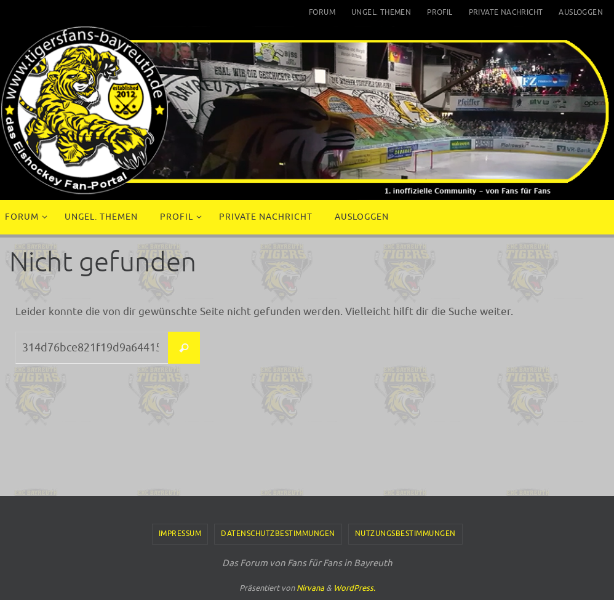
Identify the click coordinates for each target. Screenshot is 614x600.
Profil (439, 12)
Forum (322, 12)
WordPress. (354, 588)
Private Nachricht (506, 12)
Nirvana (310, 588)
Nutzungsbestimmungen (405, 533)
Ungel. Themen (381, 12)
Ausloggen (581, 12)
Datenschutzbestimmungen (278, 533)
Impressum (180, 533)
